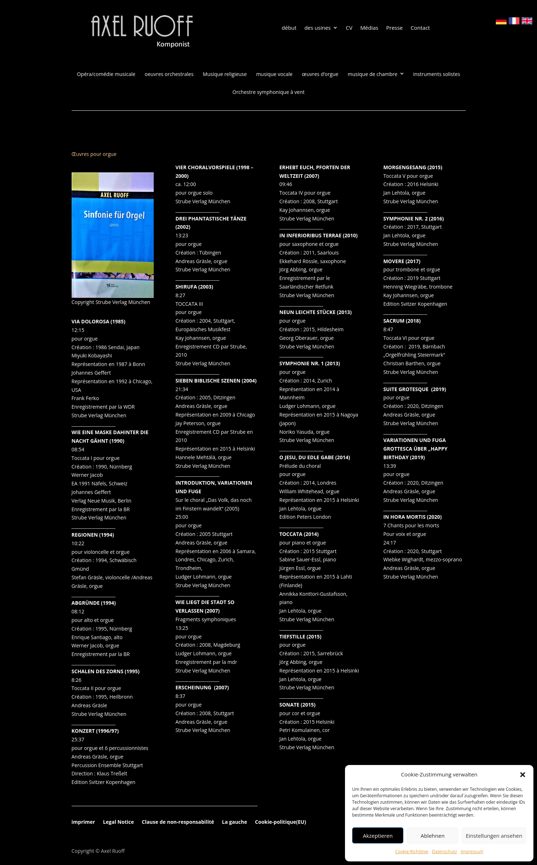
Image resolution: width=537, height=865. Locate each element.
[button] (522, 774)
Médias (369, 28)
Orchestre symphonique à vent (268, 92)
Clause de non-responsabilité (178, 822)
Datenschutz (444, 852)
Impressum (472, 852)
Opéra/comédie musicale (106, 74)
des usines (318, 28)
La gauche (234, 822)
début (289, 28)
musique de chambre (373, 74)
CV (349, 28)
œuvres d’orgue (320, 74)
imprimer (83, 822)
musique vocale (274, 74)
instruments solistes (436, 74)
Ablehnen (433, 835)
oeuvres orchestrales (169, 74)
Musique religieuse (225, 74)
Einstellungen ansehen (494, 835)
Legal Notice (118, 822)
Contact (420, 28)
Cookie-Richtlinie (411, 852)
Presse (394, 28)
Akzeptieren (378, 835)
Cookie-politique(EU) (280, 822)
